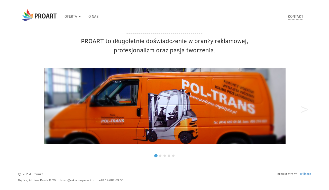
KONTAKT (295, 16)
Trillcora (305, 174)
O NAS (93, 16)
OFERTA (73, 16)
